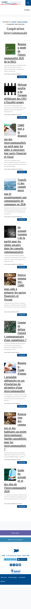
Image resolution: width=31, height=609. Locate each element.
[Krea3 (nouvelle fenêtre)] (3, 581)
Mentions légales (12, 577)
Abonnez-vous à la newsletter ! (15, 539)
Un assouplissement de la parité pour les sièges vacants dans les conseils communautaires (15, 240)
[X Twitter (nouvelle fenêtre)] (14, 565)
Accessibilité (22, 577)
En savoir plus (22, 76)
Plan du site (4, 577)
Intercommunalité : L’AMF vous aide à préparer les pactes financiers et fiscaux (15, 287)
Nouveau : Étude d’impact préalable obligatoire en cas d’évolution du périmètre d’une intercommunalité (15, 377)
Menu (27, 10)
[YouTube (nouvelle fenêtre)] (20, 565)
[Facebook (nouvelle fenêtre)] (11, 565)
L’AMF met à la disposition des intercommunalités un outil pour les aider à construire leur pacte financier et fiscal (15, 141)
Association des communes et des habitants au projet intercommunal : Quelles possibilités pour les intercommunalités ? (15, 431)
